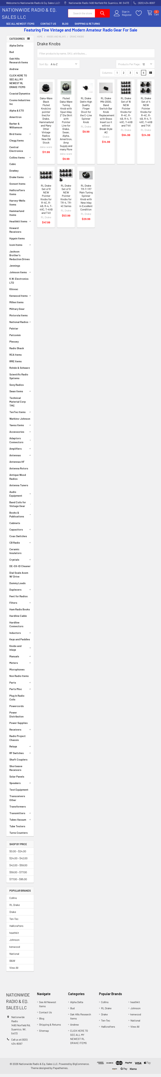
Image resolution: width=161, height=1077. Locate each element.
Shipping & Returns (87, 26)
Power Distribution (16, 717)
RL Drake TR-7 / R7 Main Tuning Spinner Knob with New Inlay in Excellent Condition (86, 200)
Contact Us (48, 26)
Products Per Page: (129, 67)
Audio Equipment (20, 496)
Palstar (13, 331)
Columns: (107, 75)
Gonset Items (17, 186)
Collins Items (20, 160)
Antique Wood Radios (17, 479)
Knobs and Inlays (20, 650)
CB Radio (20, 545)
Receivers (20, 732)
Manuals (20, 659)
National (14, 956)
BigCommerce (81, 1066)
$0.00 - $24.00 (17, 854)
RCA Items (15, 357)
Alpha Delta (16, 48)
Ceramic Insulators (15, 554)
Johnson (14, 942)
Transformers (17, 809)
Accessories (20, 434)
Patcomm (15, 338)
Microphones (17, 672)
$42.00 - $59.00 (18, 868)
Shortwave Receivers (15, 771)
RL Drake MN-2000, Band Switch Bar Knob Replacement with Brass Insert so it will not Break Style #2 (106, 118)
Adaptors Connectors (20, 443)
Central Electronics (16, 152)
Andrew (13, 72)
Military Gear (17, 311)
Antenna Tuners (18, 488)
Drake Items (20, 180)
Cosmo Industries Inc (19, 105)
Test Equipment (18, 792)
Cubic (12, 167)
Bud (11, 55)
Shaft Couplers (18, 762)
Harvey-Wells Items (17, 205)
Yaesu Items (20, 428)
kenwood (14, 949)
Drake (12, 914)
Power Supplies (18, 725)
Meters (20, 665)
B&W (12, 963)
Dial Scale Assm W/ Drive (18, 577)
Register (123, 16)
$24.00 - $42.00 (18, 861)
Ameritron (15, 120)
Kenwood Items (20, 298)
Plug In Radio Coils (16, 700)
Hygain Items (17, 241)
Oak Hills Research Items (18, 63)
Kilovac (13, 292)
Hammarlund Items (16, 215)
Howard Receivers (15, 232)
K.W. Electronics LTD (19, 283)
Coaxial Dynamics (19, 96)
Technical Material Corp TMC (17, 404)
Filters (20, 605)
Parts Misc (20, 692)
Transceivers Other (17, 801)
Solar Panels (16, 779)
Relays (20, 749)
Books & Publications (20, 517)
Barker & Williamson (15, 128)
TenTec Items (20, 415)
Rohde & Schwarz (19, 370)
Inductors (20, 635)
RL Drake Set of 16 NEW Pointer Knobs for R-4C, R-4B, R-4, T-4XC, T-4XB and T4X (126, 115)
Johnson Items (20, 275)
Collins (13, 900)
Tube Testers (17, 829)
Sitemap (44, 1033)
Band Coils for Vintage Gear (20, 507)
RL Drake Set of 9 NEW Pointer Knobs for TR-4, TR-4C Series (66, 199)
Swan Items (20, 394)
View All (13, 970)
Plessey (14, 344)
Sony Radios (16, 387)
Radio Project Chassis (17, 741)
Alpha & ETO (16, 113)
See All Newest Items (20, 26)
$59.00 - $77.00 (18, 875)
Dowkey (13, 173)
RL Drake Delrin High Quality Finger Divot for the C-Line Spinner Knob (86, 113)
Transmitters (20, 816)
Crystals (20, 562)
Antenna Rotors (18, 471)
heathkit (14, 935)
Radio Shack (16, 351)
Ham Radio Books (19, 612)
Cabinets (14, 526)
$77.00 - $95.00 (18, 882)
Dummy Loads (17, 586)
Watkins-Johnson (19, 421)
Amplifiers (20, 451)
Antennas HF (16, 464)
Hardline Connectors (16, 627)
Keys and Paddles (19, 642)
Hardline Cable (18, 618)
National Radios (20, 325)
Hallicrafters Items (17, 195)
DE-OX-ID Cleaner (20, 569)
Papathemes (60, 1071)
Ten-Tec (13, 921)
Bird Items (20, 137)
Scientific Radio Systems (18, 379)
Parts (20, 685)
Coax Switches (18, 539)
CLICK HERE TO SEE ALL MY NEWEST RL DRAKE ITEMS (18, 84)
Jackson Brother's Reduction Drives (19, 258)
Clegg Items (16, 143)
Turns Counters (18, 835)
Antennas (20, 458)
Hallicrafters (16, 928)
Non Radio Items (19, 678)
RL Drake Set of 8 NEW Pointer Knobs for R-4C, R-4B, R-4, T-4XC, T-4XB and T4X (46, 202)
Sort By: (44, 67)
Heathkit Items (20, 224)
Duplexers (20, 592)
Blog (65, 26)
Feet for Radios (18, 599)
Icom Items (20, 247)
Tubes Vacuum (20, 822)
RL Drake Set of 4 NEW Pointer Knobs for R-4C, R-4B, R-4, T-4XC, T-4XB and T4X (145, 115)
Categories (17, 41)
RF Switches (20, 756)
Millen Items (16, 305)
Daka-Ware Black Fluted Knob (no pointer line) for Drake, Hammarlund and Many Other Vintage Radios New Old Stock (46, 123)
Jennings (14, 268)
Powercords (16, 709)
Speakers (20, 786)
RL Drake (14, 907)
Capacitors (20, 532)
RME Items (15, 364)
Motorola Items (18, 318)
